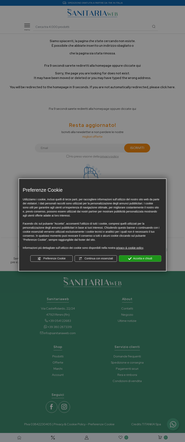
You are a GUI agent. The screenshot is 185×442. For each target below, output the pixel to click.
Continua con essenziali (96, 258)
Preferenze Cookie (52, 258)
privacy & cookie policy (129, 247)
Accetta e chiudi (140, 258)
